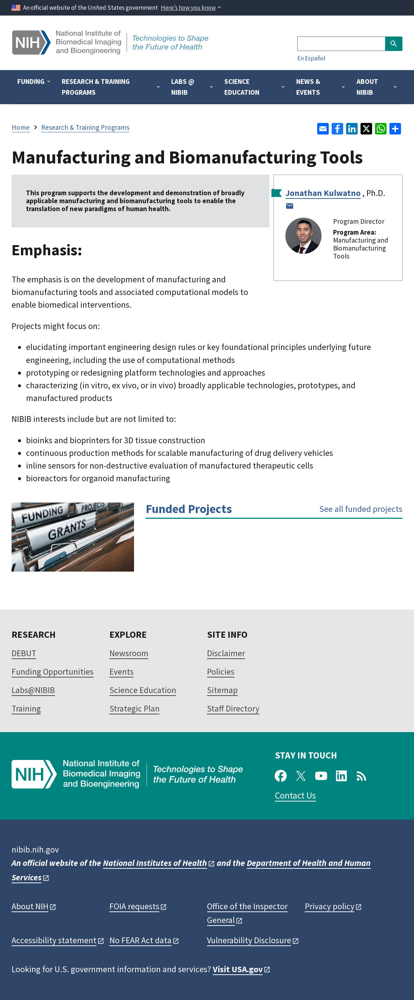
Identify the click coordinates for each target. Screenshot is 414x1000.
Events (121, 671)
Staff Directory (233, 708)
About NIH (30, 906)
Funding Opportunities (53, 671)
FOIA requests (134, 906)
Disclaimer (226, 653)
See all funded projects (360, 509)
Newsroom (128, 653)
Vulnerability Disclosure (249, 940)
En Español (311, 58)
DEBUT (24, 653)
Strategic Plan (134, 708)
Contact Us (295, 795)
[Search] (341, 44)
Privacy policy (329, 906)
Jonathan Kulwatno (323, 193)
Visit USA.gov (238, 969)
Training (26, 708)
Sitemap (222, 690)
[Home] (111, 52)
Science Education (142, 690)
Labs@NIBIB (33, 690)
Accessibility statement (54, 940)
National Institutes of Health (155, 863)
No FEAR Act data (140, 940)
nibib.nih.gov (35, 849)
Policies (220, 671)
